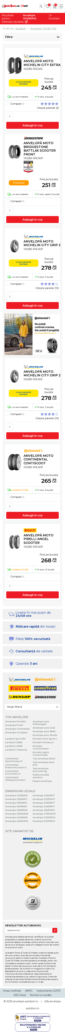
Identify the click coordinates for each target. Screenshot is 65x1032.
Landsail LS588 (13, 742)
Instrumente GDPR (48, 990)
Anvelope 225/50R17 (44, 799)
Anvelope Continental (17, 729)
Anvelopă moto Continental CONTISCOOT (38, 459)
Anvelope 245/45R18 (16, 817)
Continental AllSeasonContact (15, 778)
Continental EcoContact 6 (12, 772)
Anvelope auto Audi (44, 727)
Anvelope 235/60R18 (16, 813)
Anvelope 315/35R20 (44, 821)
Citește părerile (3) (48, 108)
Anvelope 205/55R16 (16, 795)
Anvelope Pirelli (14, 725)
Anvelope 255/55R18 (16, 810)
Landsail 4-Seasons (16, 749)
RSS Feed (20, 995)
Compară (17, 103)
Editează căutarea (13, 21)
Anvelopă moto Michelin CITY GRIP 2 (42, 243)
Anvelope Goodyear (16, 732)
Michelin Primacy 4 (43, 742)
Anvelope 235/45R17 (44, 795)
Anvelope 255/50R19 (44, 810)
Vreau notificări (12, 990)
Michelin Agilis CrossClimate (41, 753)
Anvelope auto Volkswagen (41, 722)
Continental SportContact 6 (13, 760)
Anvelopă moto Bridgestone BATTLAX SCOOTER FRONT (40, 148)
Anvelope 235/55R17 (44, 803)
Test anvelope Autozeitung (41, 769)
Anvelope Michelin (15, 721)
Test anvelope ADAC (44, 758)
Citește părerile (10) (47, 288)
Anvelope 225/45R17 (16, 799)
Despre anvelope (42, 781)
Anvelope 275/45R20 (44, 817)
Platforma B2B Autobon (41, 776)
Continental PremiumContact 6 (15, 766)
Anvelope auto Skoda (45, 735)
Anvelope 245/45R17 (44, 806)
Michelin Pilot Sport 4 (45, 738)
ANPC (29, 990)
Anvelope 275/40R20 (44, 813)
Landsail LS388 (13, 746)
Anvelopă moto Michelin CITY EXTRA (42, 63)
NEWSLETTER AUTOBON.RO (23, 925)
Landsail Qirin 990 (15, 738)
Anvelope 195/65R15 (16, 803)
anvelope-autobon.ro (25, 1001)
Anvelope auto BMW (44, 731)
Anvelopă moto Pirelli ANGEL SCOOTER (38, 539)
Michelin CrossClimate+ (41, 747)
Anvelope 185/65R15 (16, 806)
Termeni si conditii (40, 995)
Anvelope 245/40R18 (16, 821)
